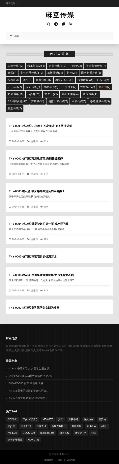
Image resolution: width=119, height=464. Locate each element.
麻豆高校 (64, 433)
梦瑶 (60, 419)
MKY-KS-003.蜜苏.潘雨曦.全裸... (27, 383)
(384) (36, 65)
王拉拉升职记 (30, 419)
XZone (11, 79)
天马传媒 (31, 87)
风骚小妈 (73, 419)
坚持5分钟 (80, 433)
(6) (103, 79)
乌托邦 (31, 94)
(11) (91, 94)
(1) (12, 72)
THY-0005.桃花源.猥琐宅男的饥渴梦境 (32, 256)
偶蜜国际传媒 (56, 101)
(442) (57, 65)
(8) (13, 79)
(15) (43, 79)
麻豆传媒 (10, 3)
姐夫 (93, 433)
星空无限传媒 (28, 72)
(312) (31, 72)
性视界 (84, 87)
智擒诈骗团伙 (59, 426)
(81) (17, 101)
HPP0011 (26, 426)
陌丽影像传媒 (94, 65)
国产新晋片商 (89, 72)
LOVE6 (101, 79)
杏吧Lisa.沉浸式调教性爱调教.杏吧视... (31, 376)
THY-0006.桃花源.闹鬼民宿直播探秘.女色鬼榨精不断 (41, 275)
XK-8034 (91, 426)
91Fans (12, 87)
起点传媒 (13, 94)
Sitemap (71, 459)
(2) (76, 65)
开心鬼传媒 (68, 94)
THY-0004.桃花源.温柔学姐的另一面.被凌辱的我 (38, 224)
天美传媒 (54, 65)
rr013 (104, 426)
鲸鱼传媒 (88, 94)
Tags (60, 459)
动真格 (102, 419)
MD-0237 (48, 419)
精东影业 (32, 65)
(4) (70, 94)
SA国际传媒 (15, 101)
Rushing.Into (47, 433)
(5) (91, 72)
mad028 (12, 433)
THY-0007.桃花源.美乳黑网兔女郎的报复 (34, 307)
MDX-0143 (33, 439)
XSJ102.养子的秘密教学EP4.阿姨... (28, 390)
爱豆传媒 (13, 108)
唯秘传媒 (77, 101)
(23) (33, 94)
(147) (87, 87)
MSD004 (12, 419)
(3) (58, 101)
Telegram (48, 459)
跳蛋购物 (88, 419)
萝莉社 (35, 101)
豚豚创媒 (49, 87)
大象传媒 (41, 79)
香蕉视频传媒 (98, 101)
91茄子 (48, 94)
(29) (72, 72)
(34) (55, 72)
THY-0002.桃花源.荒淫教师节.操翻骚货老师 (36, 158)
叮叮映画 (67, 87)
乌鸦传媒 (13, 65)
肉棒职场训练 (15, 439)
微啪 (10, 72)
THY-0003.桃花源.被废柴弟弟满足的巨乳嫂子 (37, 191)
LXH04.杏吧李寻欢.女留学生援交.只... (30, 368)
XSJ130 (11, 426)
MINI (25, 79)
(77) (15, 87)
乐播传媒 (52, 72)
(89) (64, 79)
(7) (96, 65)
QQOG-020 (29, 433)
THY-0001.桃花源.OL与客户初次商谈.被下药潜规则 (40, 126)
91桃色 (74, 65)
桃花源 (103, 87)
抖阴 (69, 72)
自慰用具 (76, 426)
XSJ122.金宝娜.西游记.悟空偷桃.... (28, 398)
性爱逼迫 (41, 426)
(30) (15, 94)
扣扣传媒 (82, 79)
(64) (85, 79)
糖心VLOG (62, 79)
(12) (15, 65)
